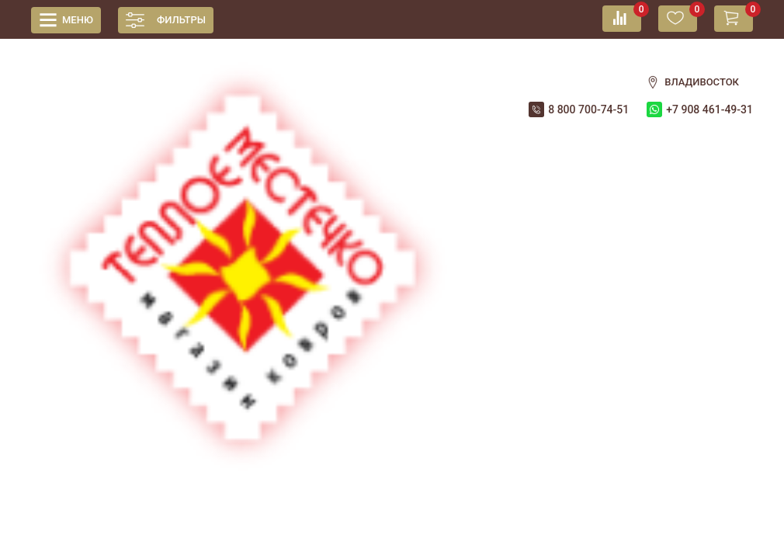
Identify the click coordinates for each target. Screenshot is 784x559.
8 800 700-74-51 (588, 109)
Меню (77, 20)
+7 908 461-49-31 (709, 109)
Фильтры (181, 20)
